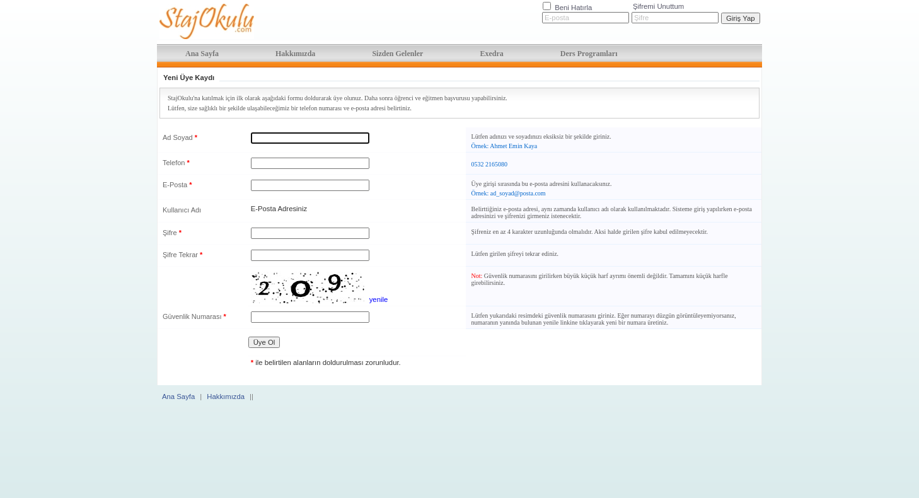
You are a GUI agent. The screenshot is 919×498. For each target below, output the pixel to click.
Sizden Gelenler (397, 53)
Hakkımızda (295, 53)
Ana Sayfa (202, 53)
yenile (378, 299)
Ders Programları (589, 53)
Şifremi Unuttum (658, 6)
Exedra (491, 53)
